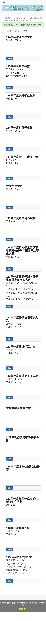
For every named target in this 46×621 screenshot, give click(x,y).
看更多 (9, 58)
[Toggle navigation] (42, 13)
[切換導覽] (3, 2)
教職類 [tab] (16, 31)
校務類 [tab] (25, 31)
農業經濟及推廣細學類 (12, 20)
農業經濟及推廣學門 (36, 18)
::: (1, 13)
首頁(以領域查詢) (20, 18)
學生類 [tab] (8, 31)
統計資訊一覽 (26, 20)
